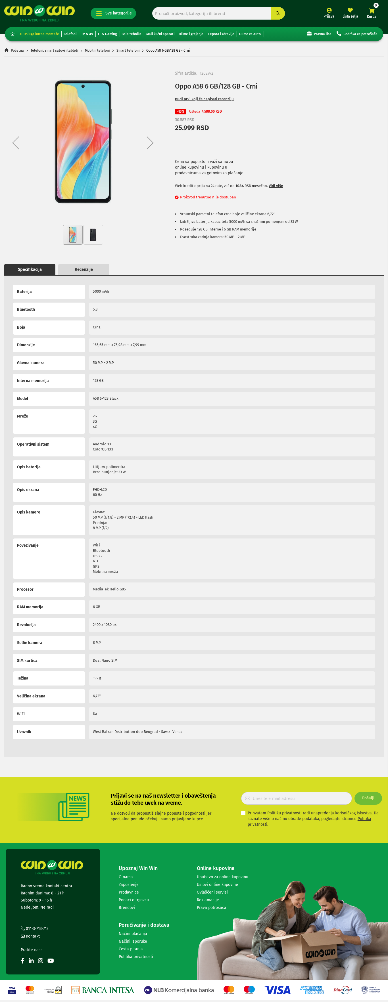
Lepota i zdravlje (221, 34)
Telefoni (70, 34)
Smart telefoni (127, 51)
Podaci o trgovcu (134, 900)
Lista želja (350, 16)
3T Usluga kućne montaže (39, 34)
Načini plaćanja (133, 933)
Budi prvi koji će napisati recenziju (204, 99)
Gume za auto (250, 34)
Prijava (329, 16)
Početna (17, 51)
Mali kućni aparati (160, 34)
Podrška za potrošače (357, 33)
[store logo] (39, 13)
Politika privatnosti (136, 956)
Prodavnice (129, 892)
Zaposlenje (129, 884)
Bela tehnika (131, 34)
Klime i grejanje (191, 34)
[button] (15, 142)
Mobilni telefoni (97, 51)
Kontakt (30, 936)
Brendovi (127, 907)
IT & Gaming (107, 34)
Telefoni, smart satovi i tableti (54, 51)
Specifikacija (30, 269)
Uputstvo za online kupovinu (222, 877)
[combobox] (218, 13)
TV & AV (87, 34)
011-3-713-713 (35, 928)
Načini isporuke (133, 941)
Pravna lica (319, 33)
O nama (126, 877)
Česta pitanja (131, 949)
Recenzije (84, 269)
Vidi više (276, 186)
